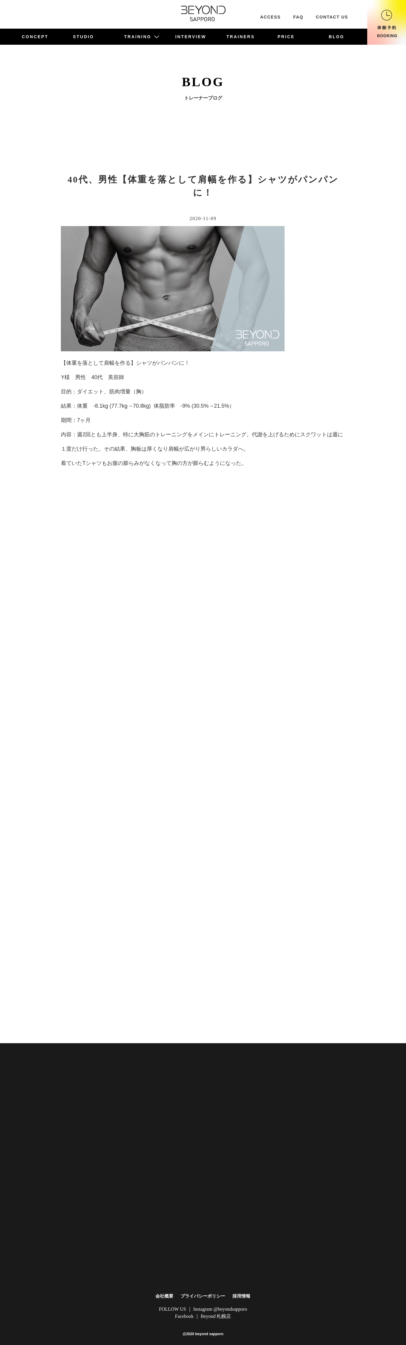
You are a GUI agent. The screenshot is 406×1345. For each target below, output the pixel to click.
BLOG (336, 36)
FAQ (298, 17)
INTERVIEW (190, 36)
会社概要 (164, 1296)
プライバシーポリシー (202, 1296)
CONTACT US (332, 17)
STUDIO (83, 36)
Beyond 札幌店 (216, 1316)
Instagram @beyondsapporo (220, 1309)
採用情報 (241, 1296)
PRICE (285, 36)
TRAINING (141, 36)
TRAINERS (240, 36)
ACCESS (270, 17)
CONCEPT (35, 36)
